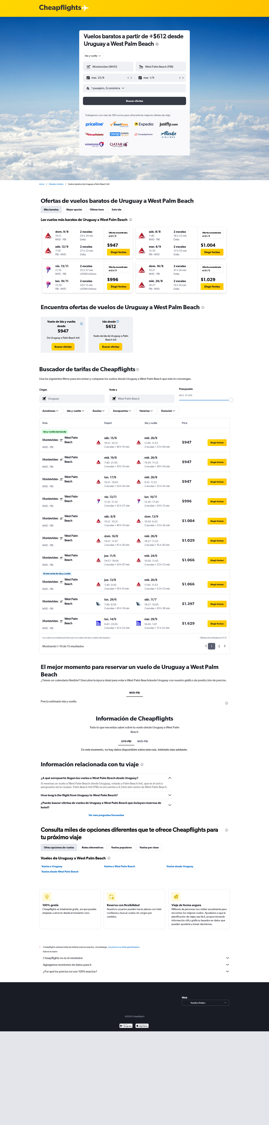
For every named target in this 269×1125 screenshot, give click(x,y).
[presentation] (157, 44)
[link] (63, 346)
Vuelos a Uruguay (51, 866)
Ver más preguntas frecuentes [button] (106, 815)
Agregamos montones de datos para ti (136, 964)
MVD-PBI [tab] (134, 692)
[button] (106, 78)
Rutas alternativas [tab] (92, 847)
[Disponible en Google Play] (126, 1026)
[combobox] (93, 55)
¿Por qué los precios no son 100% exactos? (136, 971)
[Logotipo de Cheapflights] (60, 8)
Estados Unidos (56, 184)
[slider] (231, 400)
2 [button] (219, 646)
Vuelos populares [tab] (121, 847)
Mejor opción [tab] (74, 209)
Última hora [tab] (97, 209)
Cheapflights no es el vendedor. (136, 958)
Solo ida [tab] (116, 209)
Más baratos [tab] (51, 209)
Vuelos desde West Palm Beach (59, 871)
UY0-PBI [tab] (126, 741)
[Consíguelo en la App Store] (142, 1026)
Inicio (41, 184)
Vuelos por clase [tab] (149, 847)
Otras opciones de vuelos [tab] (59, 847)
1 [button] (211, 646)
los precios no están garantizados (123, 947)
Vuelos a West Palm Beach (119, 866)
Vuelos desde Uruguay (179, 866)
